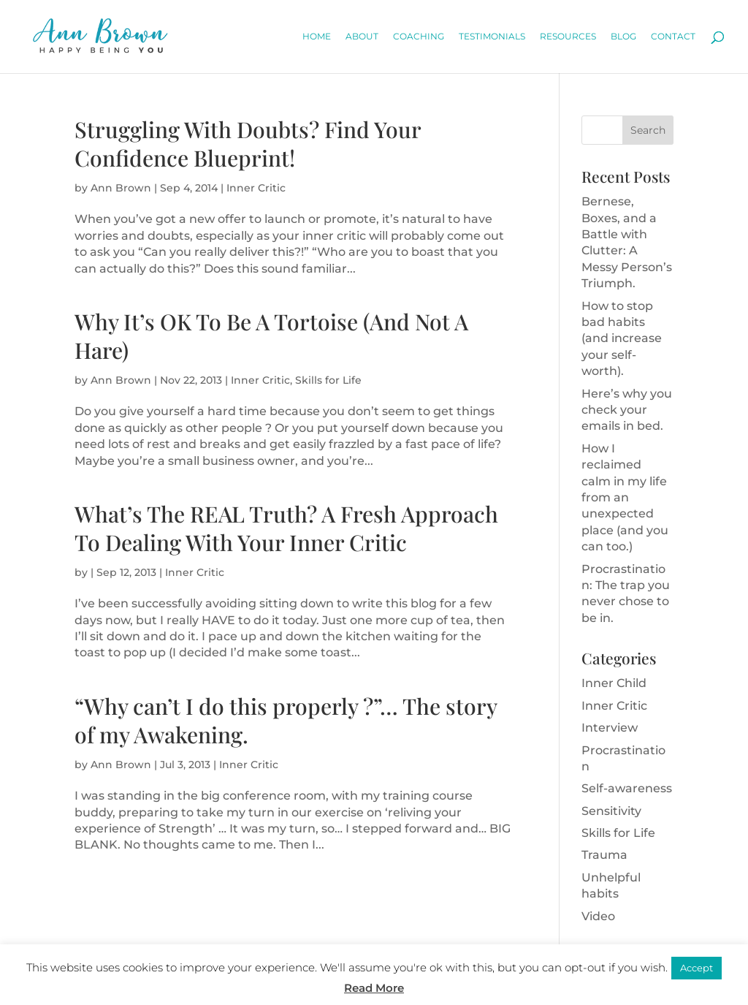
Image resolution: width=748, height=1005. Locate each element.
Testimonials (492, 36)
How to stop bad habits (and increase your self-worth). (621, 339)
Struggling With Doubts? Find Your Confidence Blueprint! (248, 143)
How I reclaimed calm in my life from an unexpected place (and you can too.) (624, 497)
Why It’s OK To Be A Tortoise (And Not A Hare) (271, 336)
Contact (673, 36)
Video (598, 916)
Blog (623, 36)
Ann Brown (121, 187)
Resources (568, 36)
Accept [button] (696, 968)
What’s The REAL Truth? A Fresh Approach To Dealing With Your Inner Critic (286, 528)
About (362, 36)
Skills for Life (328, 380)
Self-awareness (626, 788)
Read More (374, 988)
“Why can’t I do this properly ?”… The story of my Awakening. (286, 720)
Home (316, 36)
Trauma (604, 855)
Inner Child (613, 683)
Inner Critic (256, 187)
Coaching (418, 36)
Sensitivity (611, 811)
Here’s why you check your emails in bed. (626, 410)
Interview (609, 728)
